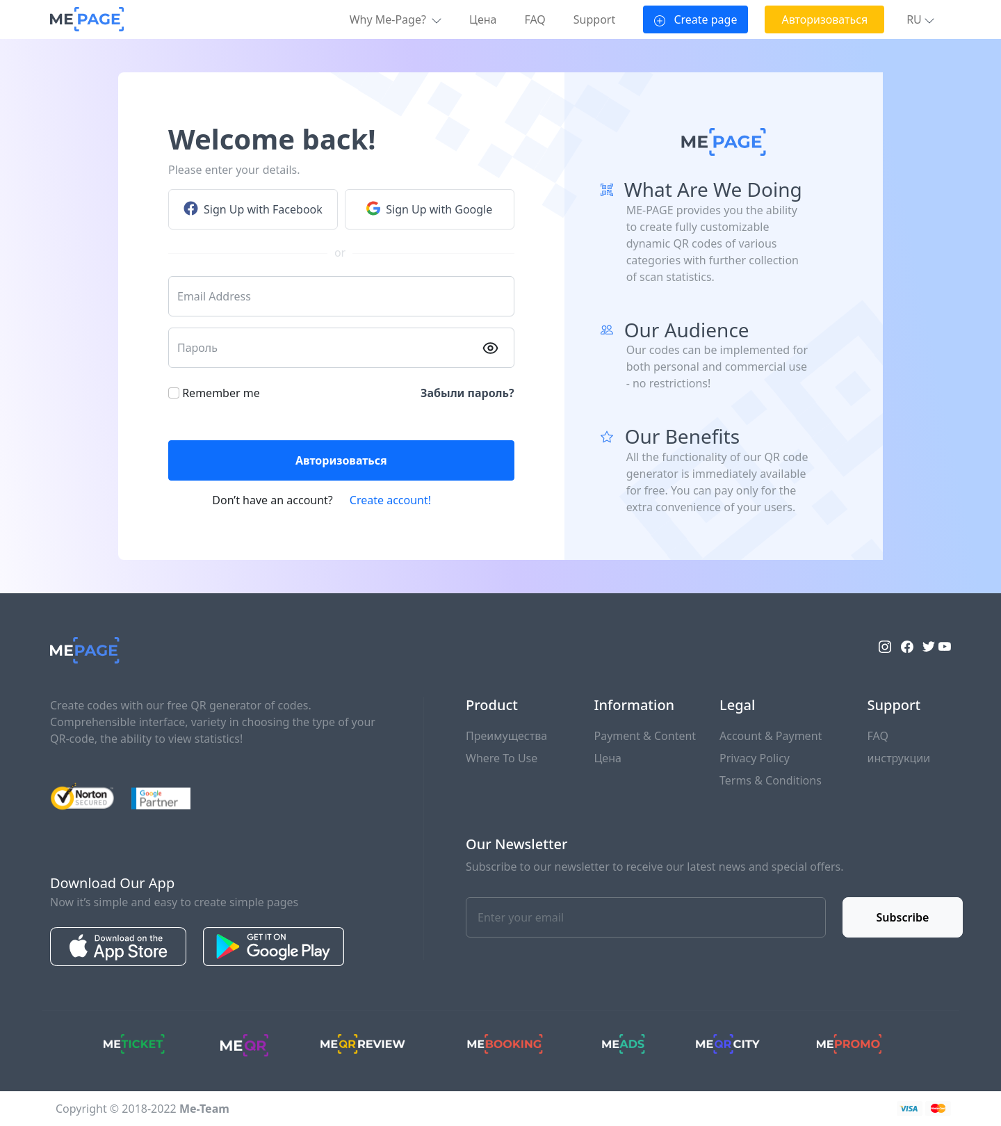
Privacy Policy (754, 758)
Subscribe (903, 917)
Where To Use (501, 758)
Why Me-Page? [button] (395, 19)
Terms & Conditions (770, 780)
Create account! (390, 500)
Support (594, 19)
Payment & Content (645, 735)
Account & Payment (770, 735)
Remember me (221, 393)
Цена (482, 19)
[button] (920, 19)
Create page (695, 19)
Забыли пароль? (467, 393)
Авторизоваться (824, 19)
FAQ (534, 19)
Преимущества (506, 735)
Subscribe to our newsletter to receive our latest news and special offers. (655, 866)
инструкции (899, 758)
